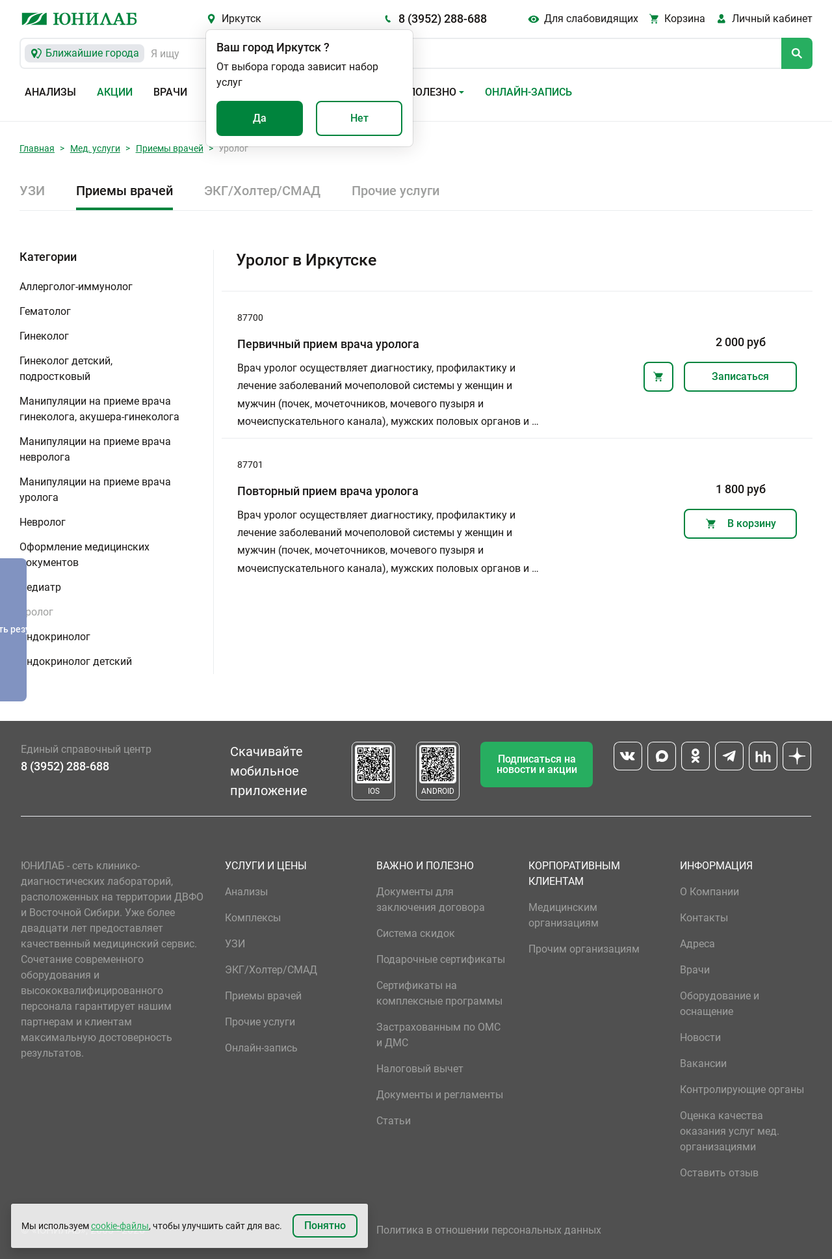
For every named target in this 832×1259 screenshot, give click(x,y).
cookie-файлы (120, 1226)
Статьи (393, 1121)
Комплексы (253, 918)
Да (259, 118)
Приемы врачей (169, 148)
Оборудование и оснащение (719, 1004)
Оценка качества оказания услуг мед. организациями (729, 1131)
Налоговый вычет (419, 1069)
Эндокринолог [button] (55, 636)
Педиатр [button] (40, 587)
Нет (359, 118)
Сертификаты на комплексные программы (439, 993)
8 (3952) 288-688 (442, 18)
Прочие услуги (395, 190)
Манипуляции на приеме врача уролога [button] (95, 490)
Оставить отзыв (719, 1173)
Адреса (697, 944)
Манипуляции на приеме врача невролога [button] (95, 449)
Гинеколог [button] (44, 336)
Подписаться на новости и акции (537, 764)
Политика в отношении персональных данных (488, 1230)
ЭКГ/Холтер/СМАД (262, 190)
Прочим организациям (584, 949)
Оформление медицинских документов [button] (85, 555)
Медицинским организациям (563, 915)
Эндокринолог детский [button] (76, 661)
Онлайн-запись (528, 92)
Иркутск (241, 18)
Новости (700, 1037)
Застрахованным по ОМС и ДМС (438, 1035)
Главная (37, 148)
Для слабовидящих (591, 18)
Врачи (170, 92)
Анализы (50, 92)
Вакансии (703, 1063)
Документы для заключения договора (430, 900)
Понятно (325, 1225)
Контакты (704, 918)
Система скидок (415, 933)
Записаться (740, 376)
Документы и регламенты (439, 1095)
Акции (115, 92)
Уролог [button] (36, 612)
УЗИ (32, 190)
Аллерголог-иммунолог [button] (76, 286)
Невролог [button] (43, 522)
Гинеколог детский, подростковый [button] (66, 369)
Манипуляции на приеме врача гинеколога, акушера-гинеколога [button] (99, 409)
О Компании (709, 892)
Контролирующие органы (742, 1089)
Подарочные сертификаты (440, 959)
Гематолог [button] (45, 311)
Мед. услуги (95, 148)
